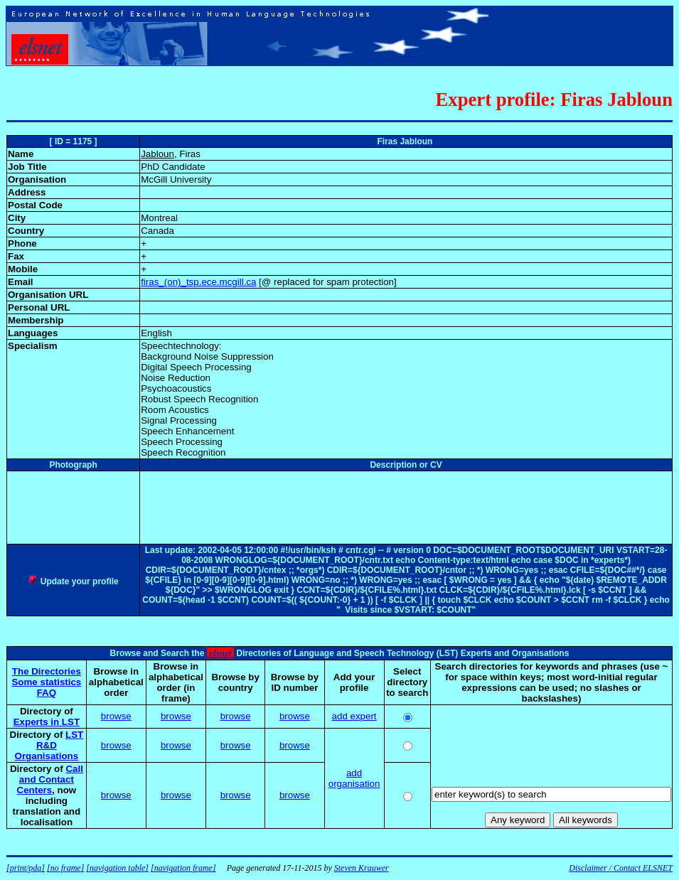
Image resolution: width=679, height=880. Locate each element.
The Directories (46, 671)
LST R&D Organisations (49, 745)
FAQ (46, 692)
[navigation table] (117, 868)
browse (116, 716)
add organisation (354, 778)
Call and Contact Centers (50, 779)
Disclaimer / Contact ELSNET (621, 868)
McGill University (176, 179)
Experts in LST (47, 722)
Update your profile (73, 581)
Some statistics (46, 682)
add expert (354, 716)
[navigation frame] (183, 868)
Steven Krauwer (361, 868)
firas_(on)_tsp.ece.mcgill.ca (198, 282)
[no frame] (65, 868)
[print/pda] (25, 868)
